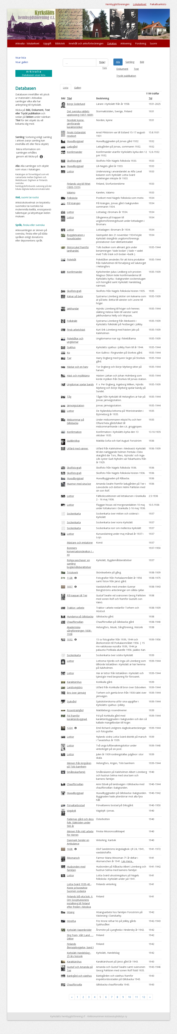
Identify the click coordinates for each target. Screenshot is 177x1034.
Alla (118, 62)
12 (143, 997)
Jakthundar (73, 308)
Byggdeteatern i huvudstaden (76, 236)
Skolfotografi (74, 160)
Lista (65, 87)
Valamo (71, 192)
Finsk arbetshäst (76, 329)
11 (136, 997)
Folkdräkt (72, 320)
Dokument (122, 68)
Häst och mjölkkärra (78, 375)
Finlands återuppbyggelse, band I (80, 945)
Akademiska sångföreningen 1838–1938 (79, 631)
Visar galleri (21, 62)
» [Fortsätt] (150, 997)
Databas (112, 43)
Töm (104, 67)
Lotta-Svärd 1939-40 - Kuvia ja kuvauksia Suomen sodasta (79, 888)
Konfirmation (74, 431)
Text (136, 68)
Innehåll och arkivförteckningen (86, 43)
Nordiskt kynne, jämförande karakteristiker (75, 123)
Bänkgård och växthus (79, 975)
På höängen (73, 203)
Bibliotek (60, 43)
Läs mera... (127, 861)
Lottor (70, 171)
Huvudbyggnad (75, 141)
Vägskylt (71, 810)
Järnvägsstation (75, 405)
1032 (70, 639)
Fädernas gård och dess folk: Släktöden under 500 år (80, 822)
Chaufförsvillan (75, 621)
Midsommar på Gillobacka (75, 421)
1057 (70, 586)
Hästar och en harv (77, 366)
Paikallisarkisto (158, 4)
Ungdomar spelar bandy (80, 384)
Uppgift (47, 43)
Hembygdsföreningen (117, 4)
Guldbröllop (73, 440)
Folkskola (72, 197)
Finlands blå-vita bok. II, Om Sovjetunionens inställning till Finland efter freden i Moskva (80, 901)
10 (129, 997)
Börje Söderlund (76, 104)
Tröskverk (72, 572)
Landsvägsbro (75, 687)
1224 (70, 728)
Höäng (70, 912)
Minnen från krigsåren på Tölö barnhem (79, 764)
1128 (70, 577)
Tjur (69, 358)
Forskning (140, 43)
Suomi (153, 43)
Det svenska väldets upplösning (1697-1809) (80, 113)
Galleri (77, 87)
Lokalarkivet (139, 4)
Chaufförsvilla (74, 984)
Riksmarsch (73, 857)
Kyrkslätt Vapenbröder (79, 929)
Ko (68, 352)
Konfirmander (74, 152)
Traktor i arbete (75, 607)
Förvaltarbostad (76, 805)
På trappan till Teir (77, 595)
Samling (129, 62)
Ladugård (72, 146)
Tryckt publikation (126, 75)
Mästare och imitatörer (80, 542)
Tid (150, 98)
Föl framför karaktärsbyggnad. (77, 717)
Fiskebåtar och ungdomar (75, 340)
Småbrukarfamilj (76, 772)
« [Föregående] (71, 997)
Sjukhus (71, 347)
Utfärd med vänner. (77, 448)
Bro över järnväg (76, 692)
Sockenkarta (74, 513)
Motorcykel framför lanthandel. (78, 249)
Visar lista (20, 57)
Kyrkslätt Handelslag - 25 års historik (79, 954)
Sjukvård (71, 701)
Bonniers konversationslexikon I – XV (80, 551)
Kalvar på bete (75, 296)
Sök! (102, 62)
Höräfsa (71, 921)
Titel (69, 98)
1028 (70, 849)
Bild (142, 62)
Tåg (69, 396)
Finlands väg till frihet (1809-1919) (78, 185)
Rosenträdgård (75, 710)
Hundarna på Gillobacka (80, 616)
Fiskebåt (71, 259)
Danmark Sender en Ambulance (78, 841)
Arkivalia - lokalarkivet (27, 43)
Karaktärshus (74, 682)
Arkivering (125, 43)
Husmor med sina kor (79, 483)
